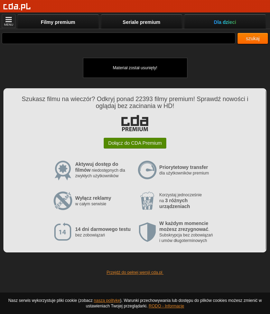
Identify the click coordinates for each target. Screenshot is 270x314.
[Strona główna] (17, 6)
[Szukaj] (118, 38)
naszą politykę (107, 300)
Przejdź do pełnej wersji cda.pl (135, 272)
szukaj (253, 38)
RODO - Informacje (166, 306)
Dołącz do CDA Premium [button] (135, 143)
